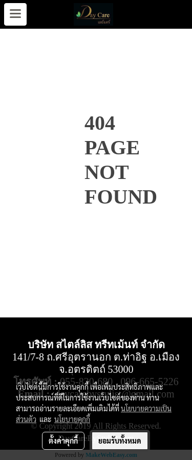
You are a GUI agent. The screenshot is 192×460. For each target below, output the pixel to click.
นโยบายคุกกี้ (72, 419)
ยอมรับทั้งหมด (119, 440)
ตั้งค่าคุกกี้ (63, 440)
